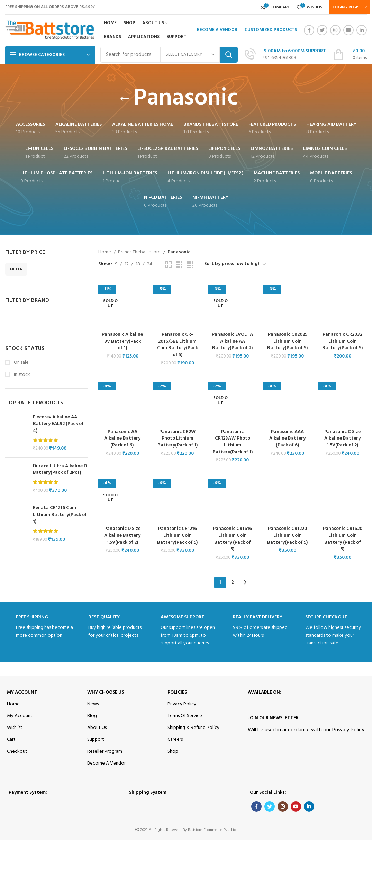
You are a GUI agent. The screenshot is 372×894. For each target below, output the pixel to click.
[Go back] (125, 99)
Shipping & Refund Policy (193, 728)
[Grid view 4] (190, 264)
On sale (21, 362)
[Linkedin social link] (361, 30)
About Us (97, 728)
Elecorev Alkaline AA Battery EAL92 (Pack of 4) (58, 424)
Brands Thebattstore (140, 252)
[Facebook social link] (309, 30)
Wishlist (14, 728)
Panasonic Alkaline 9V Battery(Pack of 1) (122, 341)
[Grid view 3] (179, 264)
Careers (175, 739)
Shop (172, 751)
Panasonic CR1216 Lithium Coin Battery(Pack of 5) (177, 536)
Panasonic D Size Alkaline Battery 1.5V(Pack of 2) (122, 536)
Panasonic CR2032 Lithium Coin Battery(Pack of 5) (343, 341)
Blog (92, 716)
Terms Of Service (184, 716)
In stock (21, 374)
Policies (177, 692)
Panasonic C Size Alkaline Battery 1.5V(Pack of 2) (342, 438)
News (93, 704)
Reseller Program (104, 751)
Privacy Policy (181, 704)
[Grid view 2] (168, 264)
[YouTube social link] (348, 30)
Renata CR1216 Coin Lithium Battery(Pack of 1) (60, 515)
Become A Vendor (106, 763)
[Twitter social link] (322, 30)
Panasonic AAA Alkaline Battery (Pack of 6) (288, 438)
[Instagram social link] (335, 30)
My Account (22, 692)
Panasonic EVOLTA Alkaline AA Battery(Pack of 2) (232, 345)
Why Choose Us (105, 692)
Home (105, 252)
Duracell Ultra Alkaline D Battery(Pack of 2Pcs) (60, 469)
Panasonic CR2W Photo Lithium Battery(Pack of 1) (177, 438)
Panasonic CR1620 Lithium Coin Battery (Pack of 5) (343, 539)
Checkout (17, 751)
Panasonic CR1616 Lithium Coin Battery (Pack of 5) (232, 539)
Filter (16, 269)
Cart (11, 739)
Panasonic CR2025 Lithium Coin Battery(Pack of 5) (287, 341)
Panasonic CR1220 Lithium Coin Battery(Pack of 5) (287, 536)
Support (95, 739)
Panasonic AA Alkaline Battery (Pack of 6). (122, 438)
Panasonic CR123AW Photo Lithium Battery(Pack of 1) (232, 442)
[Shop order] (235, 264)
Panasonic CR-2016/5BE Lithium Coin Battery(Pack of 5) (177, 345)
